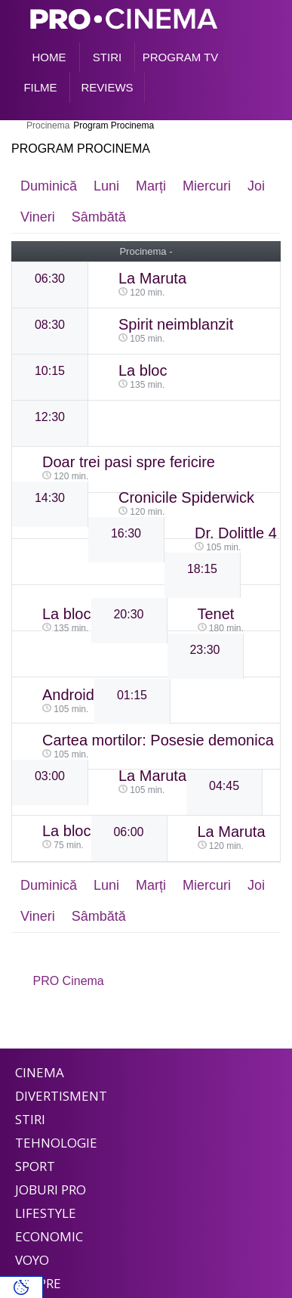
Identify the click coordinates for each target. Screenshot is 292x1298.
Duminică (48, 186)
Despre (38, 1283)
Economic (49, 1236)
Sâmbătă (99, 217)
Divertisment (61, 1096)
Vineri (37, 217)
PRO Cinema (68, 980)
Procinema (47, 125)
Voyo (32, 1260)
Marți (151, 186)
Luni (106, 186)
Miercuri (207, 186)
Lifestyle (45, 1213)
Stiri (30, 1119)
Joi (256, 186)
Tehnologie (56, 1142)
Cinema (39, 1072)
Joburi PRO (50, 1189)
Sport (35, 1166)
